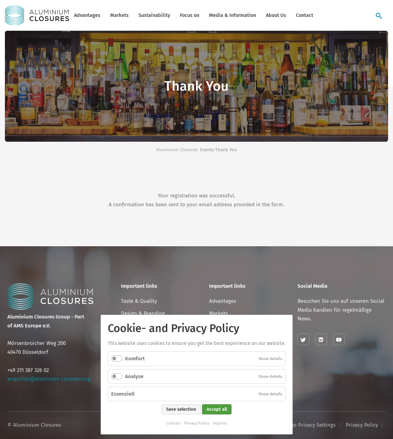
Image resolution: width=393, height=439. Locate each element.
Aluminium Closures (177, 149)
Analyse (134, 376)
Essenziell (122, 394)
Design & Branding (143, 313)
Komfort (135, 358)
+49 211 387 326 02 (28, 370)
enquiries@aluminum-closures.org (48, 379)
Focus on (189, 15)
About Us (276, 15)
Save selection (181, 409)
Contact (304, 15)
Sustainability (154, 15)
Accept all (217, 409)
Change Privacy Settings (307, 425)
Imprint (220, 423)
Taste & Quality (139, 301)
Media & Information (232, 15)
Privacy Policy (196, 423)
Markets (119, 15)
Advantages (87, 15)
